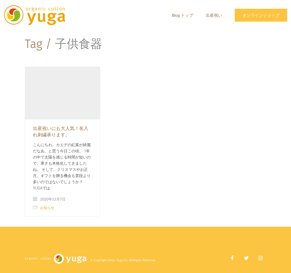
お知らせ (47, 207)
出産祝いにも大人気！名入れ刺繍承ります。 (60, 131)
